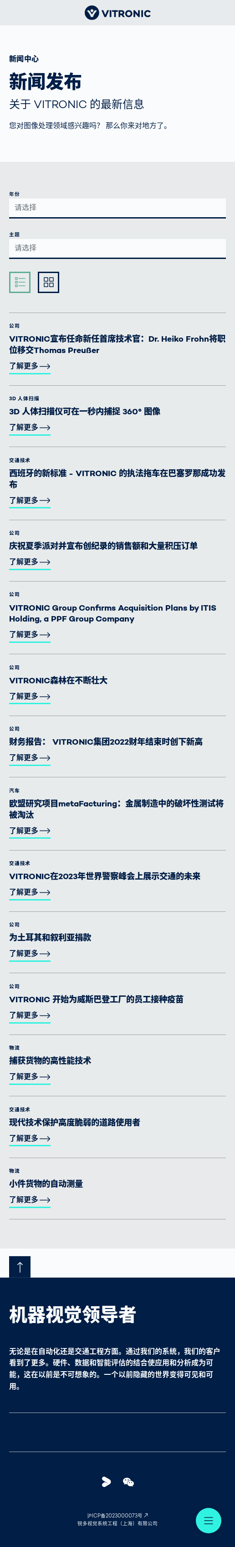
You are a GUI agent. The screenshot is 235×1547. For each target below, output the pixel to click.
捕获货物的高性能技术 (50, 1061)
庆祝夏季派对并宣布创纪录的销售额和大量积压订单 (103, 546)
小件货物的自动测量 (46, 1184)
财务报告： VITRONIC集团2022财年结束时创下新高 (106, 742)
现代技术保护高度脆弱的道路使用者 (74, 1123)
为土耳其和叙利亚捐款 (50, 938)
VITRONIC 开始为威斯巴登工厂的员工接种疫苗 (96, 1000)
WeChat (131, 1481)
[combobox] (117, 209)
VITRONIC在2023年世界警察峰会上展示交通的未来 (104, 877)
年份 (14, 194)
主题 (14, 235)
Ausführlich (51, 281)
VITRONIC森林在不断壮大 (58, 681)
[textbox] (117, 208)
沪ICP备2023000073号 (115, 1516)
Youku (109, 1481)
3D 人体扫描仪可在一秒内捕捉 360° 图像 (84, 412)
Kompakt (23, 281)
